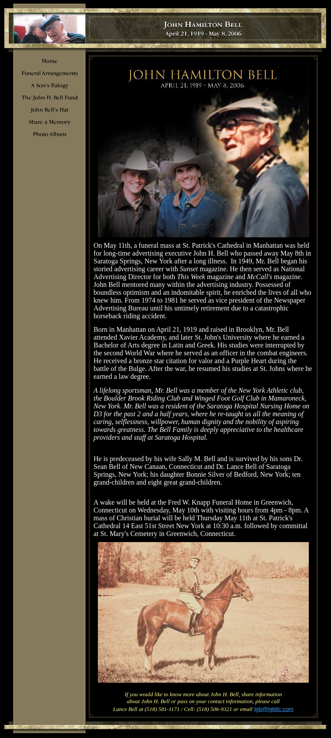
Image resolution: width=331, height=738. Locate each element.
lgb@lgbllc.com (274, 709)
